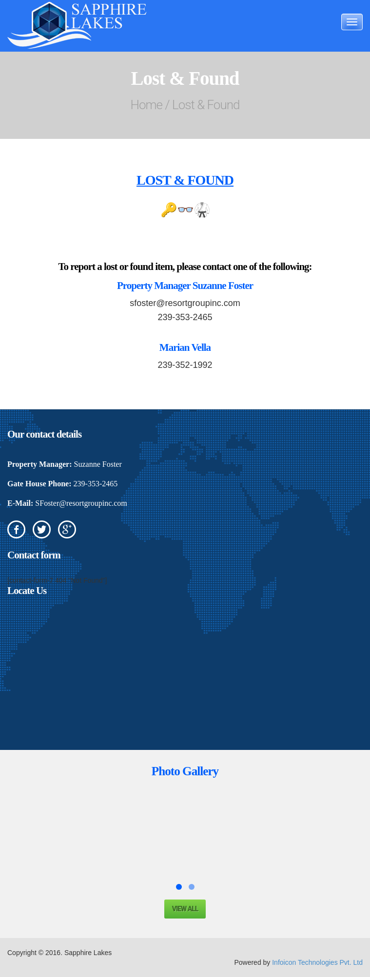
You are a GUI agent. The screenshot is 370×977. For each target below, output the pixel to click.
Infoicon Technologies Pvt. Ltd (317, 962)
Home (146, 104)
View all (185, 909)
